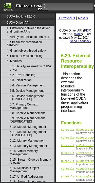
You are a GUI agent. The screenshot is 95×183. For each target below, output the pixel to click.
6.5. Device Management (27, 91)
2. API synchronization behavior (28, 37)
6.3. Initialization (21, 80)
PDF (87, 30)
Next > (83, 18)
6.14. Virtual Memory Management (24, 152)
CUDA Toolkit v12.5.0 (20, 16)
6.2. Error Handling (22, 75)
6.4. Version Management (27, 85)
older (78, 34)
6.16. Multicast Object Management (24, 169)
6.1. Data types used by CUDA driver (30, 68)
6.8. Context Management (27, 113)
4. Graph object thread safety (26, 50)
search (45, 6)
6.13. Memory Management (28, 146)
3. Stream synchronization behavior (24, 44)
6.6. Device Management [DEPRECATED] (27, 98)
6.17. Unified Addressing (26, 176)
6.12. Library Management (27, 140)
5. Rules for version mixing (25, 56)
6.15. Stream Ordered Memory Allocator (30, 161)
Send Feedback (80, 41)
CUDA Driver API (17, 22)
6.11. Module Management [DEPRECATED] (28, 133)
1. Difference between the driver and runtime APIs (28, 30)
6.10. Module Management (28, 127)
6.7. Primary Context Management (23, 106)
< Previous (66, 18)
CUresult (67, 130)
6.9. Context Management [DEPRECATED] (27, 120)
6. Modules (14, 61)
